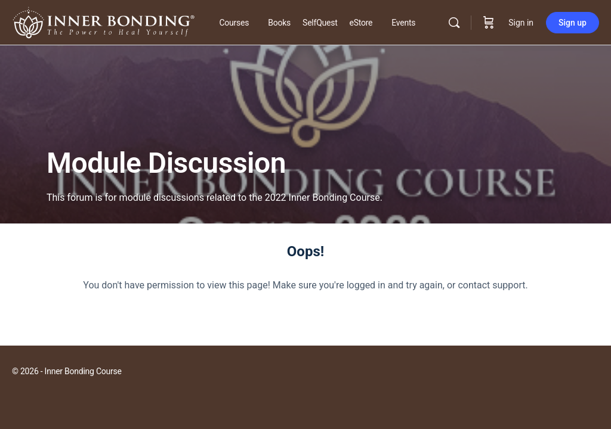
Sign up (572, 22)
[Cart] (488, 22)
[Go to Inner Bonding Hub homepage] (103, 21)
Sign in (520, 22)
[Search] (454, 22)
